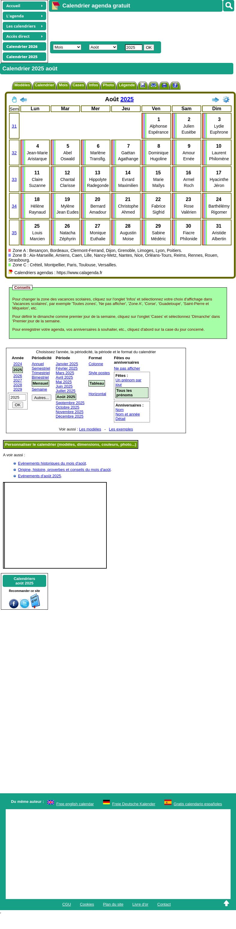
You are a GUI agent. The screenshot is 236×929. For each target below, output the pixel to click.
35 (14, 232)
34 (14, 206)
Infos (93, 85)
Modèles (22, 85)
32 (14, 152)
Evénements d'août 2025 (39, 476)
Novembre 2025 (70, 412)
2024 (17, 364)
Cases (78, 85)
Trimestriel (41, 373)
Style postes (99, 373)
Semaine (39, 389)
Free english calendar (75, 804)
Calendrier (44, 85)
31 (14, 126)
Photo (108, 85)
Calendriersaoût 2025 (24, 580)
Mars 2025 (65, 373)
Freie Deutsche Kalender (133, 804)
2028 (17, 385)
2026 (17, 376)
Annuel (38, 364)
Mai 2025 (64, 382)
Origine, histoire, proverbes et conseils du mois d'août (64, 469)
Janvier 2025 (67, 364)
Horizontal (97, 394)
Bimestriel (40, 377)
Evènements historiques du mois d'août (52, 463)
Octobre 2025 (67, 407)
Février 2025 (67, 368)
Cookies (87, 904)
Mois (63, 85)
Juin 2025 (64, 386)
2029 (17, 389)
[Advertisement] (123, 25)
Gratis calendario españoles (198, 804)
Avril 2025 (64, 377)
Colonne (95, 364)
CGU (66, 904)
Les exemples (121, 429)
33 (14, 179)
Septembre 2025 (70, 403)
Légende (127, 85)
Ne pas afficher (127, 368)
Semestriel (41, 368)
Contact (164, 904)
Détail (120, 418)
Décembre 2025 (70, 416)
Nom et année (127, 414)
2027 (17, 380)
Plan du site (113, 904)
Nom (119, 409)
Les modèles (90, 429)
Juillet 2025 (66, 391)
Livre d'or (140, 904)
